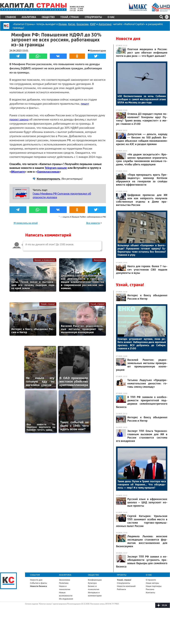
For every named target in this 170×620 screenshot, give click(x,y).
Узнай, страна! (69, 17)
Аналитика (29, 17)
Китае (71, 24)
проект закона (19, 119)
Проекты (121, 574)
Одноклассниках (48, 171)
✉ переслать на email (26, 223)
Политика (63, 583)
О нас (111, 17)
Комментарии (98, 50)
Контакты (150, 592)
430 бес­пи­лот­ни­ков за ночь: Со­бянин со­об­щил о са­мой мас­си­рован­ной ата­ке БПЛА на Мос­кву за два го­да (142, 99)
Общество (48, 17)
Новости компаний (126, 586)
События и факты (38, 583)
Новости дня (128, 38)
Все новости (93, 223)
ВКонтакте (18, 171)
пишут (85, 104)
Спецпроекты (93, 17)
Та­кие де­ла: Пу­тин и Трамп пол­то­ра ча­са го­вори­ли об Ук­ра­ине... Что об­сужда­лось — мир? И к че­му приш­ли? (142, 484)
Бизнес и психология (45, 260)
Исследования (66, 598)
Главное (10, 17)
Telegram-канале (56, 168)
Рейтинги (121, 589)
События (35, 574)
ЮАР (93, 24)
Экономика (99, 260)
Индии (62, 24)
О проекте (151, 579)
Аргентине (105, 24)
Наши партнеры (154, 586)
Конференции (95, 579)
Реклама (150, 589)
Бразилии (82, 24)
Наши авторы (152, 583)
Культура (92, 583)
